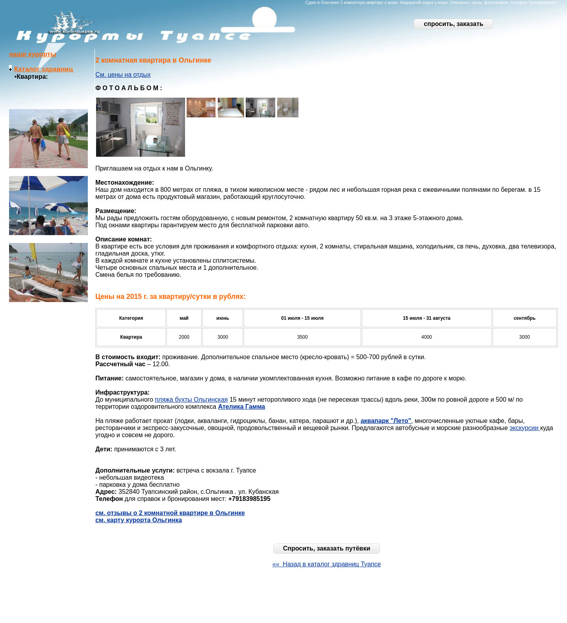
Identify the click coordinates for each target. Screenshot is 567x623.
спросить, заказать (453, 23)
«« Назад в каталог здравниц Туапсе (326, 564)
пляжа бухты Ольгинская (191, 399)
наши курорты (32, 54)
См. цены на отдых (122, 74)
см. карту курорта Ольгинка (138, 520)
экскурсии (525, 428)
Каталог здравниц (43, 69)
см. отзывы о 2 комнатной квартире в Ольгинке (170, 513)
